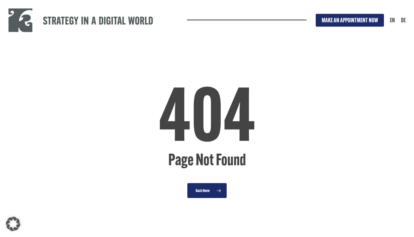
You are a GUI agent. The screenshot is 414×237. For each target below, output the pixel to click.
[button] (13, 224)
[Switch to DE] (403, 20)
